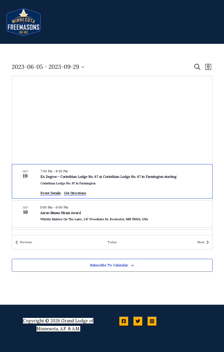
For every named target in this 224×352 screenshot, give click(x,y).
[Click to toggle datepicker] (48, 67)
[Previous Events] (24, 242)
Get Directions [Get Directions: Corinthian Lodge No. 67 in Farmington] (75, 193)
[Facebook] (123, 321)
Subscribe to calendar (109, 265)
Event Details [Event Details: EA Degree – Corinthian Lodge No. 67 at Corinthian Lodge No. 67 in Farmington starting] (50, 193)
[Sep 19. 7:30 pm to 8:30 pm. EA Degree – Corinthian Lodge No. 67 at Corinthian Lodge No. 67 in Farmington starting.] (112, 181)
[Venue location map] (112, 120)
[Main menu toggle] (212, 22)
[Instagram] (152, 321)
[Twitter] (137, 321)
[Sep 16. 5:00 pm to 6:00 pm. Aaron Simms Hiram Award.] (112, 214)
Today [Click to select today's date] (112, 242)
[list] (112, 199)
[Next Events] (203, 242)
